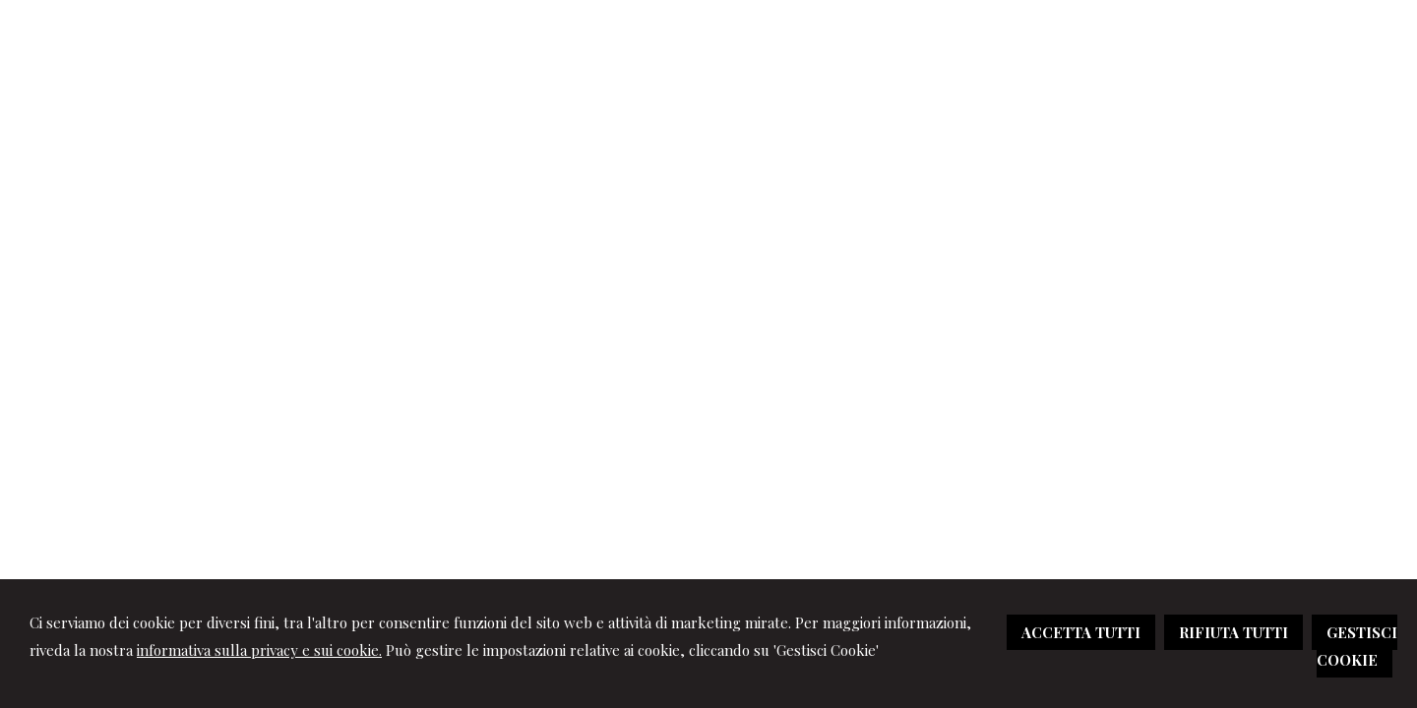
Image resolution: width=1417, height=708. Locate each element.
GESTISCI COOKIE (1357, 646)
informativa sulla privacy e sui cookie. (259, 650)
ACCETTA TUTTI (1080, 632)
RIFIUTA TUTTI (1233, 632)
